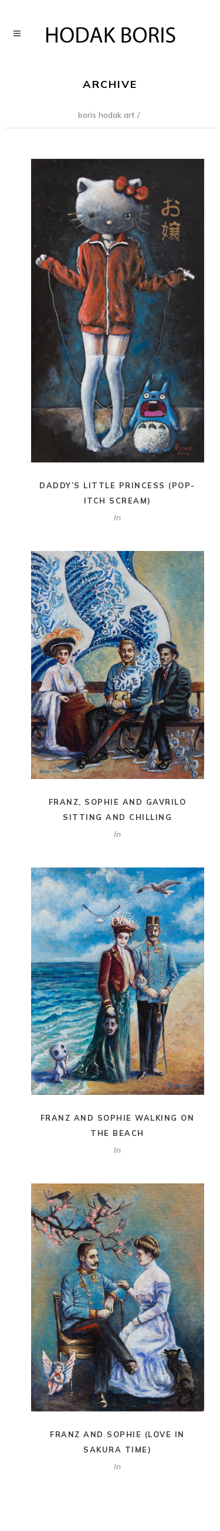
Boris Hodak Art (106, 115)
